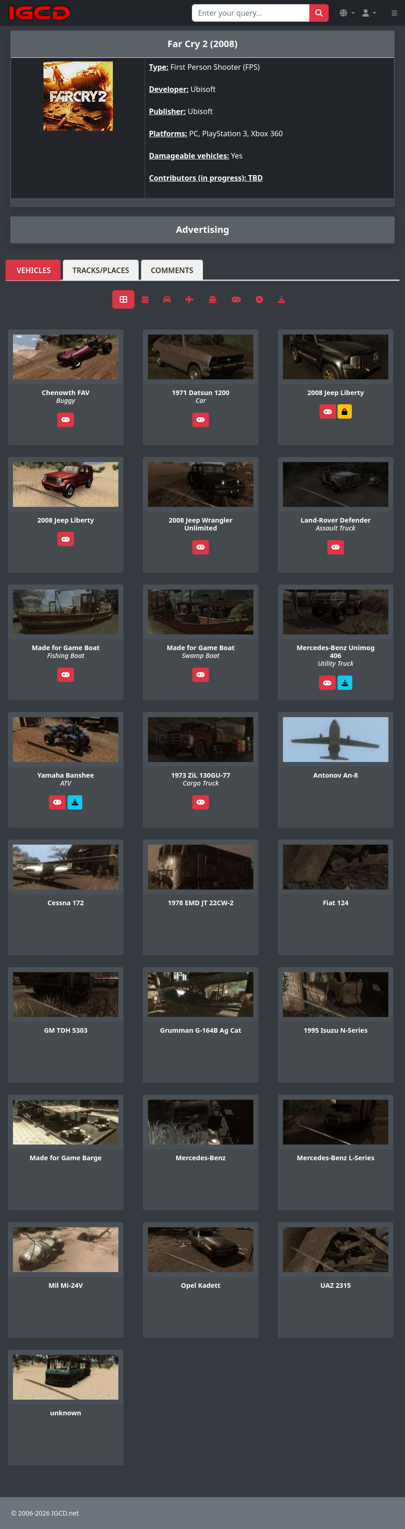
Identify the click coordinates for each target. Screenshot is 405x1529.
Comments (172, 270)
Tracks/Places (101, 270)
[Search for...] (251, 13)
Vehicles (34, 270)
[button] (347, 13)
